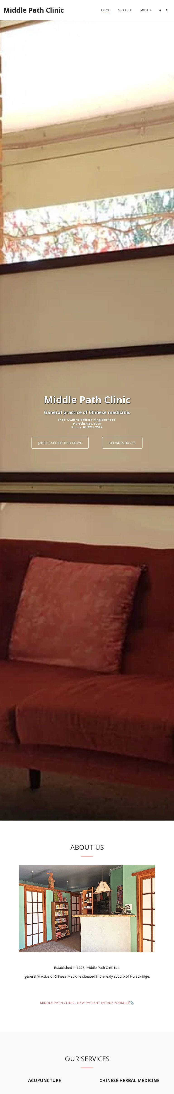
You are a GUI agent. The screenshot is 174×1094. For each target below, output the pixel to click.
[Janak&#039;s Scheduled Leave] (60, 443)
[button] (160, 10)
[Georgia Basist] (122, 443)
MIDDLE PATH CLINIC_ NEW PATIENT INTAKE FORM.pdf (85, 1002)
